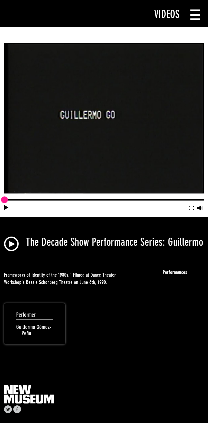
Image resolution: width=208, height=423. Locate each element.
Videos (167, 14)
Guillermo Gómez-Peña (33, 330)
